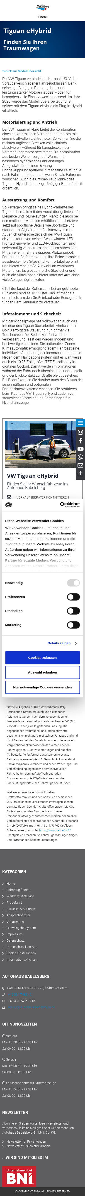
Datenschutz (15, 940)
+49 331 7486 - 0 (20, 994)
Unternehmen (16, 921)
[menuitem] (42, 17)
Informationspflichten (22, 959)
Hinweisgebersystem (21, 928)
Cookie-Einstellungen (21, 953)
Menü (42, 17)
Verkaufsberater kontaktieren (43, 497)
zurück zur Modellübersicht (21, 71)
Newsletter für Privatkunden (26, 1141)
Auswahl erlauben (42, 672)
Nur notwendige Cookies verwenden (42, 687)
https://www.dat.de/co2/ (55, 830)
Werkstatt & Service (20, 896)
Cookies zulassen (42, 657)
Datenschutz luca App (22, 947)
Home (11, 883)
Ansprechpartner (18, 915)
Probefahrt (14, 902)
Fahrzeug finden (18, 890)
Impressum (14, 934)
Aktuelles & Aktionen (21, 909)
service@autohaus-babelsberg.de (31, 1007)
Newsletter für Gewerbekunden (28, 1146)
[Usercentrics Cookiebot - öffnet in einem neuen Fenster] (60, 505)
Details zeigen (59, 643)
